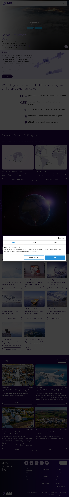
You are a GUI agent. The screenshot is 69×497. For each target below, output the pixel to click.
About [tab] (55, 242)
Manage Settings (34, 257)
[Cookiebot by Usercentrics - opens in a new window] (59, 238)
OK (55, 257)
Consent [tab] (13, 242)
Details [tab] (34, 242)
